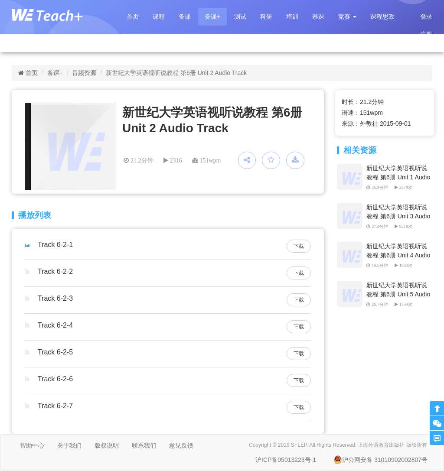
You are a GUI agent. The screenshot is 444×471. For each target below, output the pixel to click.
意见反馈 (181, 445)
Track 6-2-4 (55, 325)
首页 (133, 16)
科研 (266, 16)
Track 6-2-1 (55, 244)
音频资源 (84, 72)
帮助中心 (32, 445)
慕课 (318, 16)
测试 (240, 16)
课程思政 (382, 16)
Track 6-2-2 (55, 271)
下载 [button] (299, 246)
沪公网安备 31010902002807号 (380, 459)
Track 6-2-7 (55, 405)
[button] (347, 17)
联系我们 (144, 445)
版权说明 (107, 445)
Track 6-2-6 (55, 379)
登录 (426, 16)
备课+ (212, 16)
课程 (159, 16)
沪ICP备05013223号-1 (285, 459)
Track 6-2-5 (55, 352)
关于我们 (69, 445)
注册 (426, 34)
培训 (292, 16)
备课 (185, 16)
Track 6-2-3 (55, 298)
